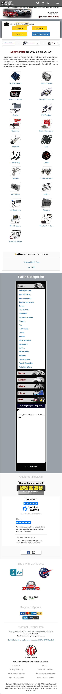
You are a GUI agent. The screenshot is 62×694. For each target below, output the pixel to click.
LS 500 (39, 28)
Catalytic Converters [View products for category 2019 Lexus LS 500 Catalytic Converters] (46, 99)
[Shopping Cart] (43, 3)
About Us (45, 665)
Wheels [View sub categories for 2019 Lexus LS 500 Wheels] (21, 386)
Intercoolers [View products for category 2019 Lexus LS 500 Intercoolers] (15, 194)
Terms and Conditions (45, 669)
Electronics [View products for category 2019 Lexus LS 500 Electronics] (15, 131)
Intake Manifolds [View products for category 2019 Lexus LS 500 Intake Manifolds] (46, 178)
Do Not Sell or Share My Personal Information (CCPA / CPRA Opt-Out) (31, 640)
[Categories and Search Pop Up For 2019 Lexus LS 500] (48, 3)
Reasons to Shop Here (45, 677)
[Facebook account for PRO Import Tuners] (28, 552)
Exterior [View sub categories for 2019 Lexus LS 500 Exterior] (21, 380)
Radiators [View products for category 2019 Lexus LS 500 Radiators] (46, 210)
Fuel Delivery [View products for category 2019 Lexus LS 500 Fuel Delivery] (15, 163)
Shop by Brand (31, 466)
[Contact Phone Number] (37, 3)
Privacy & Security (16, 669)
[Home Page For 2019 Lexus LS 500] (7, 3)
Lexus (19, 28)
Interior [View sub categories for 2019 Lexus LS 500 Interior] (21, 393)
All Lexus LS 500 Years (32, 262)
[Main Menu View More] (57, 3)
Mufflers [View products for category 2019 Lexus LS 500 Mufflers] (46, 194)
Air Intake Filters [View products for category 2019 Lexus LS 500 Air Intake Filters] (15, 83)
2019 (20, 34)
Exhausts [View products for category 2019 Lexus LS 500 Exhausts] (15, 147)
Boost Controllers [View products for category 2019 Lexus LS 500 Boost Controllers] (15, 99)
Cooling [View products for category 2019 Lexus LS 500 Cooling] (15, 115)
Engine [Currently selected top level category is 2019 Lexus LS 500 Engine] (21, 286)
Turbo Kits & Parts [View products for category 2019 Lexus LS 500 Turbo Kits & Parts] (15, 242)
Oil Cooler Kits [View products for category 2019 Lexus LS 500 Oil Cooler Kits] (15, 210)
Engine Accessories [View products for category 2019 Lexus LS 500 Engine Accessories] (46, 131)
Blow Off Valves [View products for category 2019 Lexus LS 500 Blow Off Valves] (46, 83)
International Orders (16, 677)
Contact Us (17, 665)
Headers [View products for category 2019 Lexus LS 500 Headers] (16, 178)
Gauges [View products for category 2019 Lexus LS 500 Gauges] (46, 163)
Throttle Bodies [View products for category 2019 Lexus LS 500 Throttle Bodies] (15, 226)
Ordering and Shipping (16, 673)
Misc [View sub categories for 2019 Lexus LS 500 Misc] (20, 400)
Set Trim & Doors (40, 34)
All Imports (31, 267)
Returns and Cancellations (45, 673)
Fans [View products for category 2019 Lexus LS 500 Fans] (46, 147)
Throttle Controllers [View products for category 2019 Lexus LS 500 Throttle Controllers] (46, 226)
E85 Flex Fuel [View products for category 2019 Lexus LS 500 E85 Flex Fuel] (46, 115)
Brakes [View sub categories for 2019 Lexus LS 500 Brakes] (21, 373)
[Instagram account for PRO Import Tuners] (33, 552)
